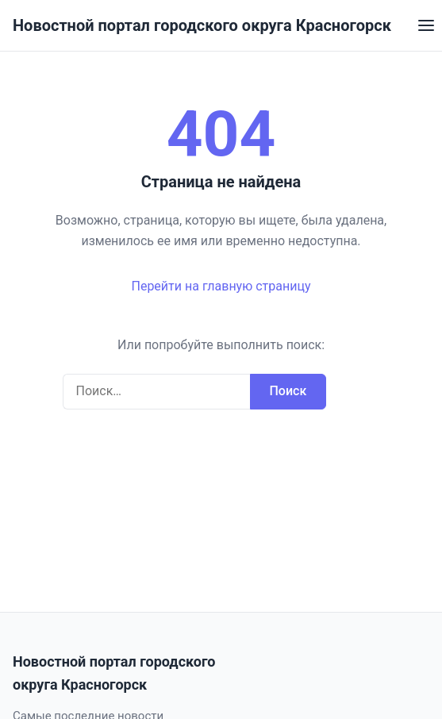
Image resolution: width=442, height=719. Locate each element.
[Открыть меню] (426, 25)
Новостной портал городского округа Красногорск (202, 25)
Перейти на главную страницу (220, 286)
